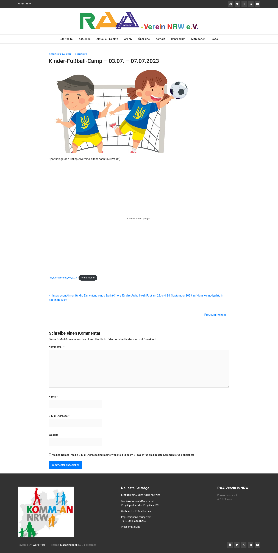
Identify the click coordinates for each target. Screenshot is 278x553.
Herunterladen (88, 277)
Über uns (144, 39)
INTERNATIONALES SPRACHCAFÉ (140, 495)
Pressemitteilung (216, 314)
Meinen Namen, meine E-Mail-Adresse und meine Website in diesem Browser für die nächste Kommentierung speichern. (123, 454)
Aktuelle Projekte (107, 39)
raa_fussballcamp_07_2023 (63, 277)
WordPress (39, 544)
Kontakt (160, 39)
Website (53, 435)
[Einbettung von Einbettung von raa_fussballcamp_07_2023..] (139, 218)
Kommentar (57, 347)
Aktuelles (84, 39)
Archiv (128, 39)
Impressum (178, 39)
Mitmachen (198, 39)
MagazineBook (68, 544)
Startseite (66, 39)
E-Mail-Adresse (59, 416)
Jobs (215, 39)
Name (53, 397)
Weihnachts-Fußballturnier (136, 511)
